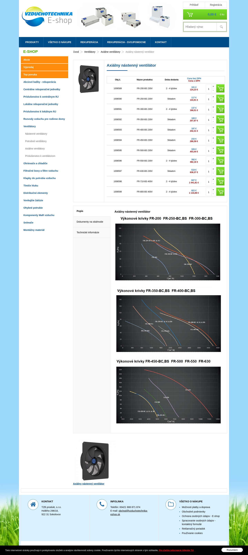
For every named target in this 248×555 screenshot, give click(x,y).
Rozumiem (232, 550)
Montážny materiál (33, 230)
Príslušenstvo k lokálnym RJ (39, 111)
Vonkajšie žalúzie (33, 200)
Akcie (26, 59)
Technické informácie (88, 232)
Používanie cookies (192, 533)
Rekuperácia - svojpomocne (126, 42)
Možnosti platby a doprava (196, 507)
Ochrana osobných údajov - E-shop (201, 516)
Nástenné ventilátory (36, 133)
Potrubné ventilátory (36, 141)
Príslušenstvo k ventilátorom (40, 156)
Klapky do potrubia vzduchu (39, 178)
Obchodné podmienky (193, 511)
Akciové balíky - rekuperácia (39, 82)
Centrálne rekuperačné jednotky (41, 89)
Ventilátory (29, 126)
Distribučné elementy (35, 193)
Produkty (32, 42)
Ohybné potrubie (33, 207)
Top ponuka (30, 74)
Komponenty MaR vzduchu (38, 215)
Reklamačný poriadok (193, 528)
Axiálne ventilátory (35, 148)
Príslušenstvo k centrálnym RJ (41, 96)
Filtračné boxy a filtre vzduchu (40, 170)
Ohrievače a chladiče (35, 163)
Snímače (28, 222)
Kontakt (161, 42)
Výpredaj (28, 67)
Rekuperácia (89, 42)
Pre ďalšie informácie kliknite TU (176, 550)
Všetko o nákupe (59, 42)
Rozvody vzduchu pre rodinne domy (44, 119)
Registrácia (216, 4)
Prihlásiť (194, 4)
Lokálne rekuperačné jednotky (40, 104)
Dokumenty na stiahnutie (90, 221)
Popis (80, 211)
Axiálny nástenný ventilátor (88, 483)
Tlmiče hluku (30, 185)
